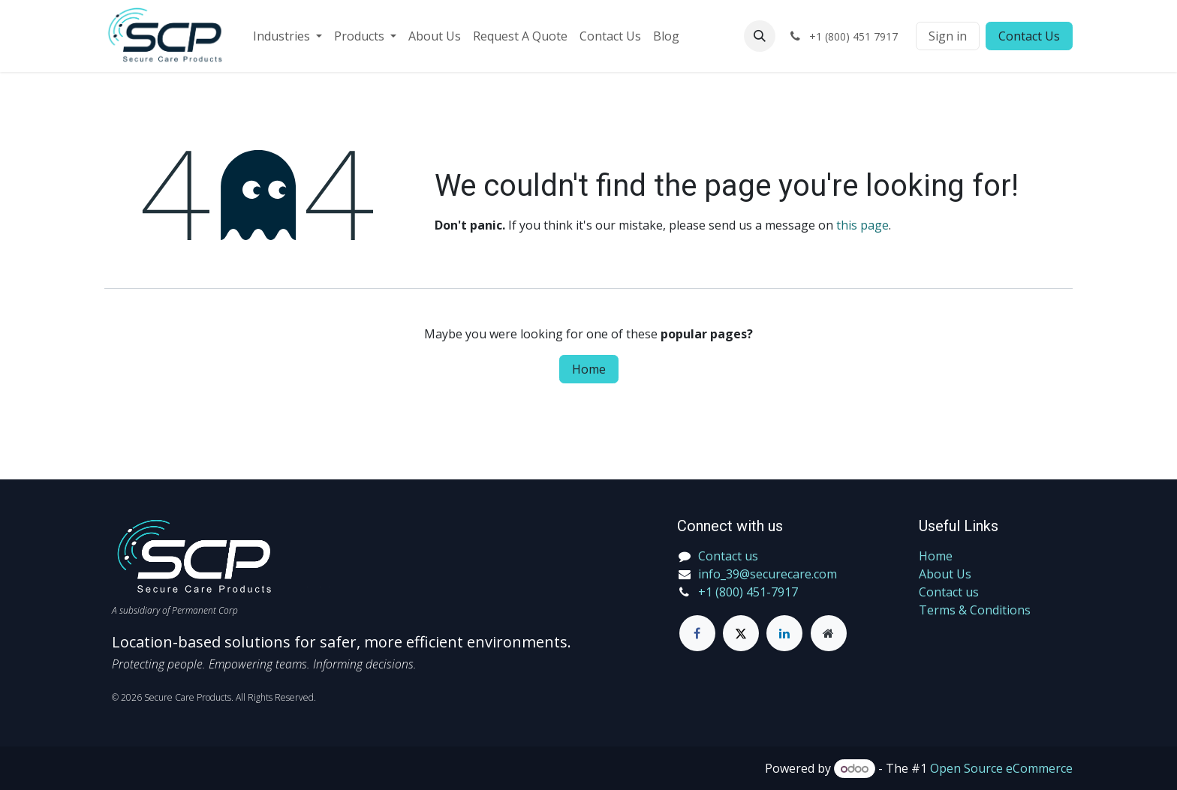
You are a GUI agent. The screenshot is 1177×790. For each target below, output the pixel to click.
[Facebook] (697, 633)
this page (862, 225)
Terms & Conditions (975, 610)
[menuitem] (287, 36)
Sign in (948, 36)
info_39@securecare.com (767, 574)
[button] (759, 36)
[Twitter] (741, 633)
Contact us (949, 592)
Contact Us (1029, 36)
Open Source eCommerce (1001, 768)
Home (589, 369)
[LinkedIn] (784, 633)
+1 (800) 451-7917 (748, 592)
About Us (945, 574)
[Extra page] (829, 633)
